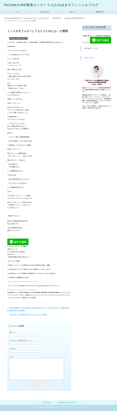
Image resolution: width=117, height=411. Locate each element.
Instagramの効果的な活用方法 (18, 38)
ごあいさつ (72, 12)
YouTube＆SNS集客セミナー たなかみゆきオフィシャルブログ (51, 5)
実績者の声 (99, 12)
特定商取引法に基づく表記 (66, 402)
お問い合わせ (44, 12)
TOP (26, 18)
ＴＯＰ (17, 12)
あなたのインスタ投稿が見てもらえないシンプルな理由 (28, 314)
